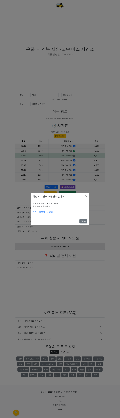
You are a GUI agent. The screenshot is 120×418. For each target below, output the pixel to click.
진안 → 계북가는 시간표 (43, 212)
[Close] (86, 196)
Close (83, 221)
